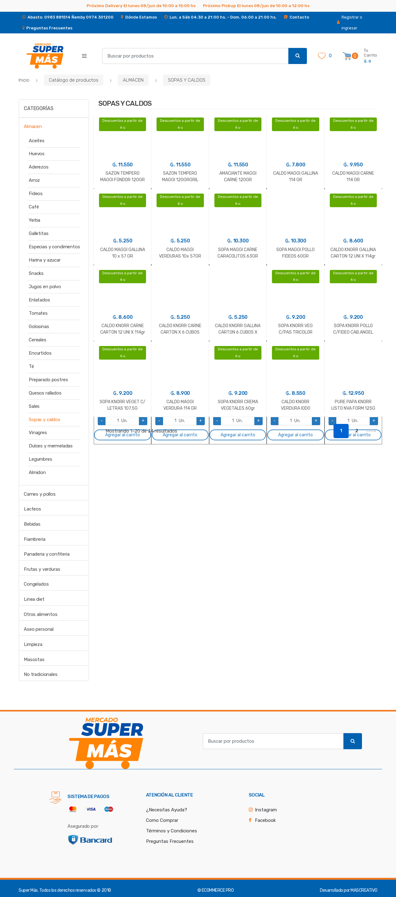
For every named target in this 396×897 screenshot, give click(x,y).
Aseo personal (39, 629)
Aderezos (39, 167)
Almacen (33, 126)
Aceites (37, 140)
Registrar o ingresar (349, 22)
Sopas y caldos (44, 419)
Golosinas (39, 326)
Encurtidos (40, 353)
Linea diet (34, 599)
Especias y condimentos (54, 247)
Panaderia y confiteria (47, 554)
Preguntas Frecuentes (170, 841)
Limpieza (33, 644)
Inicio (24, 80)
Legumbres (40, 459)
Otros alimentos (41, 614)
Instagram (266, 810)
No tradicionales (41, 674)
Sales (34, 406)
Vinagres (38, 432)
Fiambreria (34, 539)
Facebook (265, 820)
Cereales (37, 340)
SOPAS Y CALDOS (186, 80)
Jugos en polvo (45, 286)
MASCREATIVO (364, 890)
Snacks (36, 273)
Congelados (36, 584)
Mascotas (34, 659)
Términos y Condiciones (171, 831)
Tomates (38, 313)
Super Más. (28, 890)
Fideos (36, 193)
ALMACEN (133, 80)
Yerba (34, 220)
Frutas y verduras (42, 569)
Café (34, 207)
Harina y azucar (45, 260)
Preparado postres (48, 379)
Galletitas (39, 233)
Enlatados (39, 300)
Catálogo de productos (73, 80)
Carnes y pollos (40, 494)
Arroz (34, 180)
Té (31, 366)
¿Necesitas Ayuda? (166, 810)
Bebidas (32, 524)
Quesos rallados (45, 393)
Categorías (38, 108)
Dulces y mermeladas (51, 446)
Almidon (37, 472)
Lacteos (32, 509)
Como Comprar (162, 820)
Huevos (37, 153)
